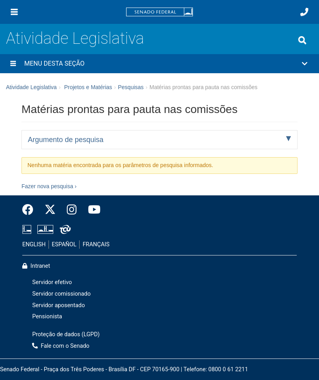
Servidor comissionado (61, 293)
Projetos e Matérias (88, 87)
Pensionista (47, 316)
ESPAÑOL (64, 244)
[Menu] (14, 11)
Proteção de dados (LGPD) (66, 334)
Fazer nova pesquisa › (49, 186)
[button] (159, 63)
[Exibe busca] (302, 40)
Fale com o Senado (60, 346)
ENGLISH (34, 244)
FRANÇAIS (96, 244)
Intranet (36, 266)
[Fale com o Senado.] (304, 11)
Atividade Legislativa (75, 38)
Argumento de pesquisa (65, 140)
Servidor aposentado (58, 305)
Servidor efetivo (52, 282)
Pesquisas (131, 87)
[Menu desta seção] (13, 63)
